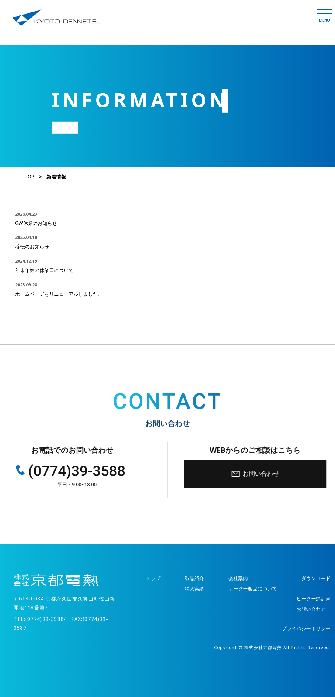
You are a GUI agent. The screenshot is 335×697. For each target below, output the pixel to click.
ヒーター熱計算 (313, 598)
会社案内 (238, 578)
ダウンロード (315, 578)
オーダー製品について (252, 588)
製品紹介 (194, 578)
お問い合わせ (257, 473)
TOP (29, 176)
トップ (153, 578)
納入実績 (194, 588)
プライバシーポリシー (306, 628)
